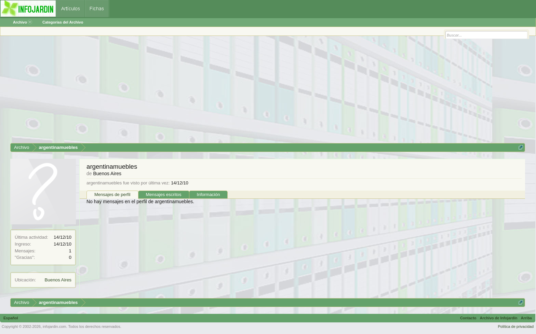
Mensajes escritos (164, 194)
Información (208, 194)
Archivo (22, 22)
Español (10, 318)
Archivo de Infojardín (499, 318)
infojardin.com (54, 326)
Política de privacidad (516, 326)
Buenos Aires (57, 279)
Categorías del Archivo (62, 22)
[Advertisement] (215, 92)
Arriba (526, 318)
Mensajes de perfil (112, 194)
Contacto (468, 318)
